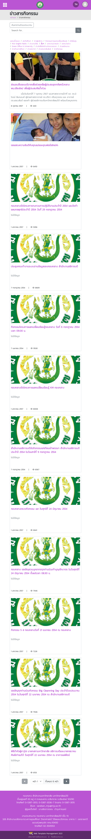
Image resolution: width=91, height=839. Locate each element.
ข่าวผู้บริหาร (38, 41)
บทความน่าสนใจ (53, 43)
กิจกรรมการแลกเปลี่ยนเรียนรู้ (56, 41)
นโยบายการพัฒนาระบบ (37, 836)
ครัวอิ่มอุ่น (73, 41)
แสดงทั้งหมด (15, 41)
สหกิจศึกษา (27, 41)
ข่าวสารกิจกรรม (24, 17)
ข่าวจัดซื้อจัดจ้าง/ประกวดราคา (46, 46)
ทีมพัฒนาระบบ (57, 836)
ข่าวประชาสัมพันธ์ (45, 49)
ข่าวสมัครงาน (64, 46)
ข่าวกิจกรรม (58, 49)
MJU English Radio (19, 43)
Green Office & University (22, 46)
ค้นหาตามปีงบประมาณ (22, 25)
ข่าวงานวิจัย (34, 43)
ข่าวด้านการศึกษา (18, 49)
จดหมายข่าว (66, 43)
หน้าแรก (13, 17)
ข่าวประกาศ (31, 49)
